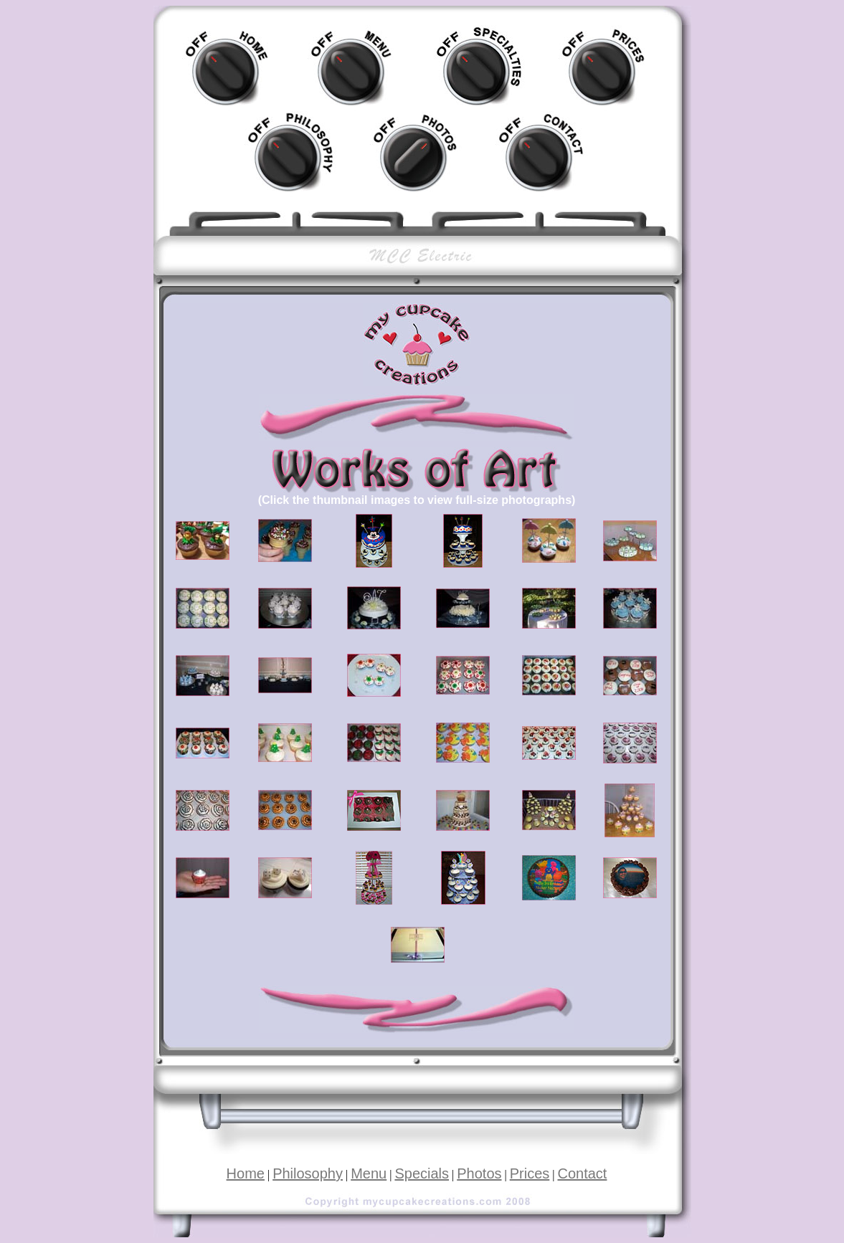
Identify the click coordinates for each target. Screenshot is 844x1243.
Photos (479, 1173)
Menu (369, 1173)
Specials (421, 1173)
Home (246, 1173)
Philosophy (307, 1173)
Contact (582, 1173)
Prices (530, 1173)
